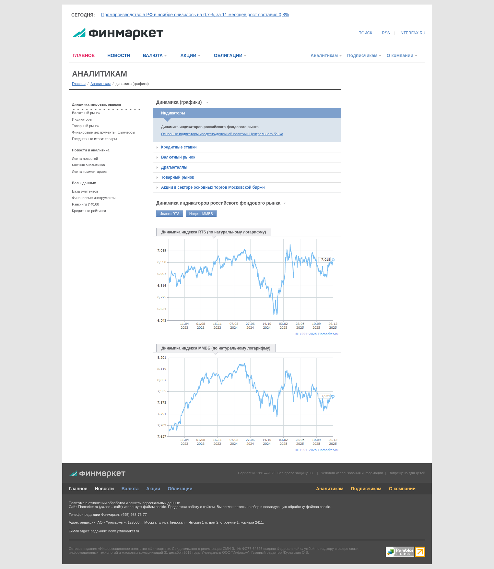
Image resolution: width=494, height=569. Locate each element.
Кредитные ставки (179, 147)
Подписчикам (362, 55)
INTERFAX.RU (412, 33)
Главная (79, 84)
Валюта (130, 488)
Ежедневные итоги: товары (94, 139)
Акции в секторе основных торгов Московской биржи (213, 187)
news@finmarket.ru (123, 531)
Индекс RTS (169, 214)
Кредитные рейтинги (89, 211)
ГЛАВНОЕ (84, 55)
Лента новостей (85, 158)
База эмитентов (85, 191)
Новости (104, 488)
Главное (78, 488)
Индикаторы (82, 119)
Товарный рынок (85, 126)
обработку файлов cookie (309, 507)
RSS (386, 33)
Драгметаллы (174, 167)
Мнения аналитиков (88, 165)
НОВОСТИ (118, 55)
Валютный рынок (86, 113)
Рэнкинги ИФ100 (85, 204)
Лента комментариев (89, 171)
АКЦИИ (188, 55)
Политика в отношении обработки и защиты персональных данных (124, 503)
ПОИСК (365, 33)
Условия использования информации (352, 473)
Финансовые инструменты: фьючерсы (103, 132)
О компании (400, 55)
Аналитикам (324, 55)
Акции (153, 488)
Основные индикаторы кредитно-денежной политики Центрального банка (222, 134)
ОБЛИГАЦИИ (228, 55)
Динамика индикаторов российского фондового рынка (210, 127)
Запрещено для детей (407, 473)
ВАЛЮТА (153, 55)
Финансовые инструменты (93, 198)
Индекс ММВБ (201, 214)
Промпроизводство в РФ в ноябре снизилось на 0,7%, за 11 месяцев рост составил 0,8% (195, 14)
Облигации (180, 488)
